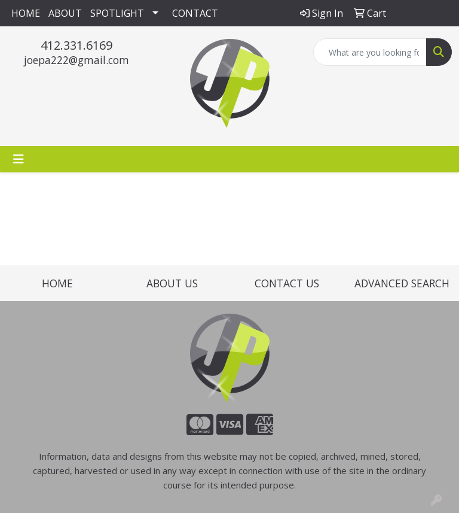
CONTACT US (287, 283)
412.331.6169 (76, 45)
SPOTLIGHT (117, 13)
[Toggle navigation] (18, 159)
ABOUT (65, 13)
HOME (25, 13)
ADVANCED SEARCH (401, 283)
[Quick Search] (370, 52)
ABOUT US (172, 283)
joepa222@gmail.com (76, 60)
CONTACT (195, 13)
